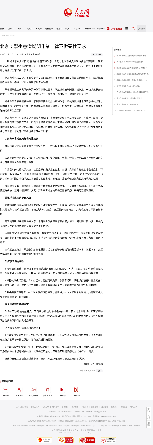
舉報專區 (101, 29)
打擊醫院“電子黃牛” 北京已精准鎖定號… (132, 110)
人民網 (2, 35)
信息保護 (123, 407)
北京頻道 (11, 35)
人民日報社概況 (22, 407)
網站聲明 (104, 407)
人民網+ (19, 391)
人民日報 (5, 391)
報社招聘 (45, 407)
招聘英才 (55, 407)
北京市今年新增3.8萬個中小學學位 (129, 98)
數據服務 (94, 407)
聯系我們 (133, 407)
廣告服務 (65, 407)
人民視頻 (62, 391)
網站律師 (114, 407)
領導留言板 (47, 391)
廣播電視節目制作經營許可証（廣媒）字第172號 (107, 421)
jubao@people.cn (100, 412)
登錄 (143, 29)
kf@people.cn (55, 416)
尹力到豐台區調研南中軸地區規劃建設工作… (133, 92)
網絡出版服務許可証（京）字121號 (90, 425)
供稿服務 (84, 407)
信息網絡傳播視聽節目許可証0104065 (27, 425)
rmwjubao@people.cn (108, 416)
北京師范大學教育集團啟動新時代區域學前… (133, 74)
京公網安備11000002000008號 (129, 425)
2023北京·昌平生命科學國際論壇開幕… (131, 62)
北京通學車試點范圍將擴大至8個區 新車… (132, 56)
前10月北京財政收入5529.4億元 (128, 86)
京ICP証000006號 (110, 425)
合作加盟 (75, 407)
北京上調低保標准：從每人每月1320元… (132, 80)
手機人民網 (33, 391)
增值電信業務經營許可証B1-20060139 (73, 421)
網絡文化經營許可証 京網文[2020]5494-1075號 (59, 425)
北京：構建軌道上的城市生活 (127, 104)
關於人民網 (35, 407)
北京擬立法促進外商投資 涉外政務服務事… (133, 68)
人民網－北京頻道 (32, 54)
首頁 (2, 29)
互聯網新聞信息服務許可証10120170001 (42, 421)
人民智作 (76, 391)
